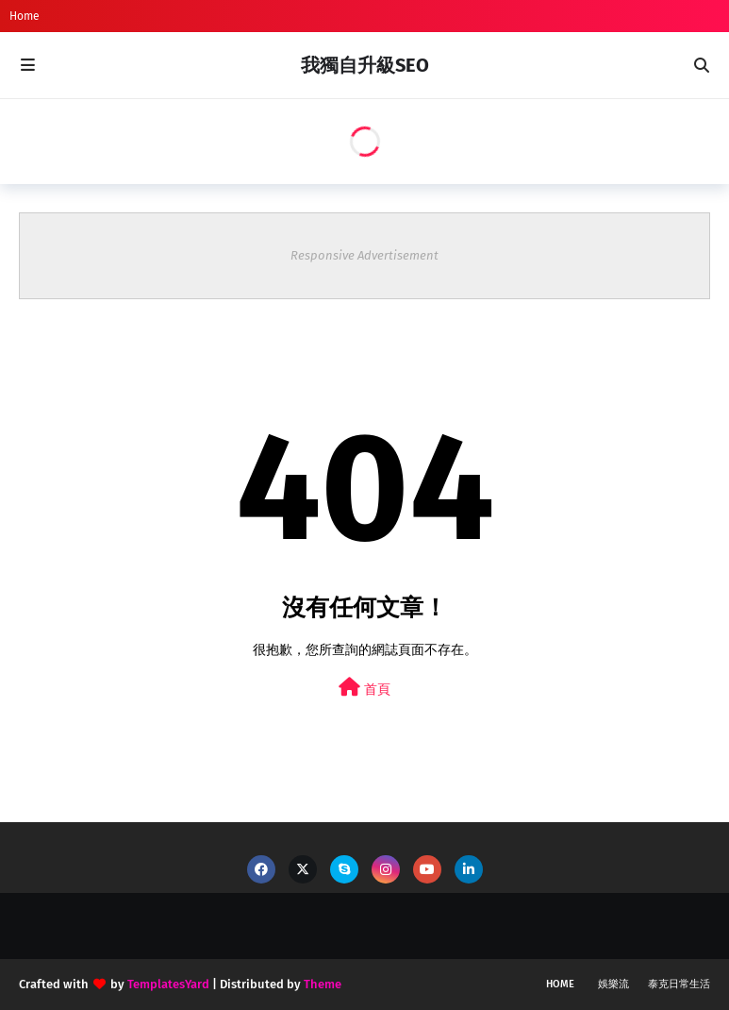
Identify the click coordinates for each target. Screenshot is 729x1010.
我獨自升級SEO (365, 65)
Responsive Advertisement (364, 255)
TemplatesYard (168, 984)
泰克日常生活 (679, 984)
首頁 (364, 688)
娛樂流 (613, 984)
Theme (322, 984)
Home (24, 16)
